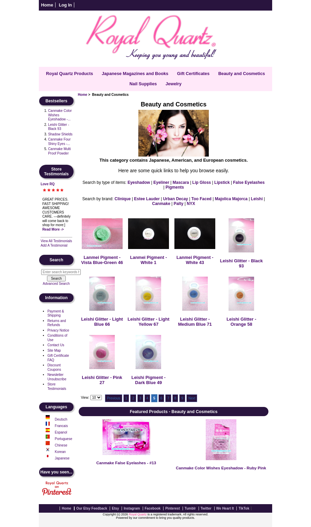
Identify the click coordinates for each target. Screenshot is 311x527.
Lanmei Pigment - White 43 (194, 260)
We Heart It (225, 508)
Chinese (61, 445)
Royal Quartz (138, 514)
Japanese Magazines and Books (135, 73)
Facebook (153, 508)
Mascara (181, 182)
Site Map (54, 350)
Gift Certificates (193, 73)
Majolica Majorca (231, 198)
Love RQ (48, 184)
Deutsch (61, 419)
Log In (65, 5)
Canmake (161, 203)
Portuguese (63, 439)
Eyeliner (161, 182)
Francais (61, 426)
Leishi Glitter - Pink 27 (102, 380)
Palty (179, 203)
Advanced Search (56, 284)
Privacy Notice (58, 330)
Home (47, 5)
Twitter (206, 508)
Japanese (62, 458)
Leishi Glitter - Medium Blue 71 (195, 322)
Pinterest (172, 508)
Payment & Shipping (55, 313)
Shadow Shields (60, 134)
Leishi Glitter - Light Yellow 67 (149, 322)
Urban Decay (175, 198)
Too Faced (201, 198)
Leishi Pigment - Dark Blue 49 (148, 380)
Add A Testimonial (54, 245)
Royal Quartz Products (69, 73)
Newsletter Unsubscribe (56, 377)
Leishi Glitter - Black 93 (58, 127)
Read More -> (53, 229)
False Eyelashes (249, 182)
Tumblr (190, 508)
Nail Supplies (143, 83)
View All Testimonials (56, 241)
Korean (60, 452)
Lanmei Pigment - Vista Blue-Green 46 (102, 260)
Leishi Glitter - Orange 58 (241, 322)
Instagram (132, 508)
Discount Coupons (54, 367)
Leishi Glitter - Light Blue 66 (102, 322)
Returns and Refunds (56, 323)
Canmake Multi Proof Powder (59, 151)
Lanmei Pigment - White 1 (148, 260)
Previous (113, 398)
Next (192, 398)
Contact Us (55, 345)
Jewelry (174, 83)
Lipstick (222, 182)
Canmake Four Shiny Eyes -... (59, 141)
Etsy (115, 508)
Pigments (175, 187)
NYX (191, 203)
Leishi (257, 198)
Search (56, 260)
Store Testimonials (56, 386)
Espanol (61, 432)
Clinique (122, 198)
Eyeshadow (138, 182)
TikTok (243, 508)
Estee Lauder (146, 198)
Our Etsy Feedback (91, 508)
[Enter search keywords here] (61, 272)
